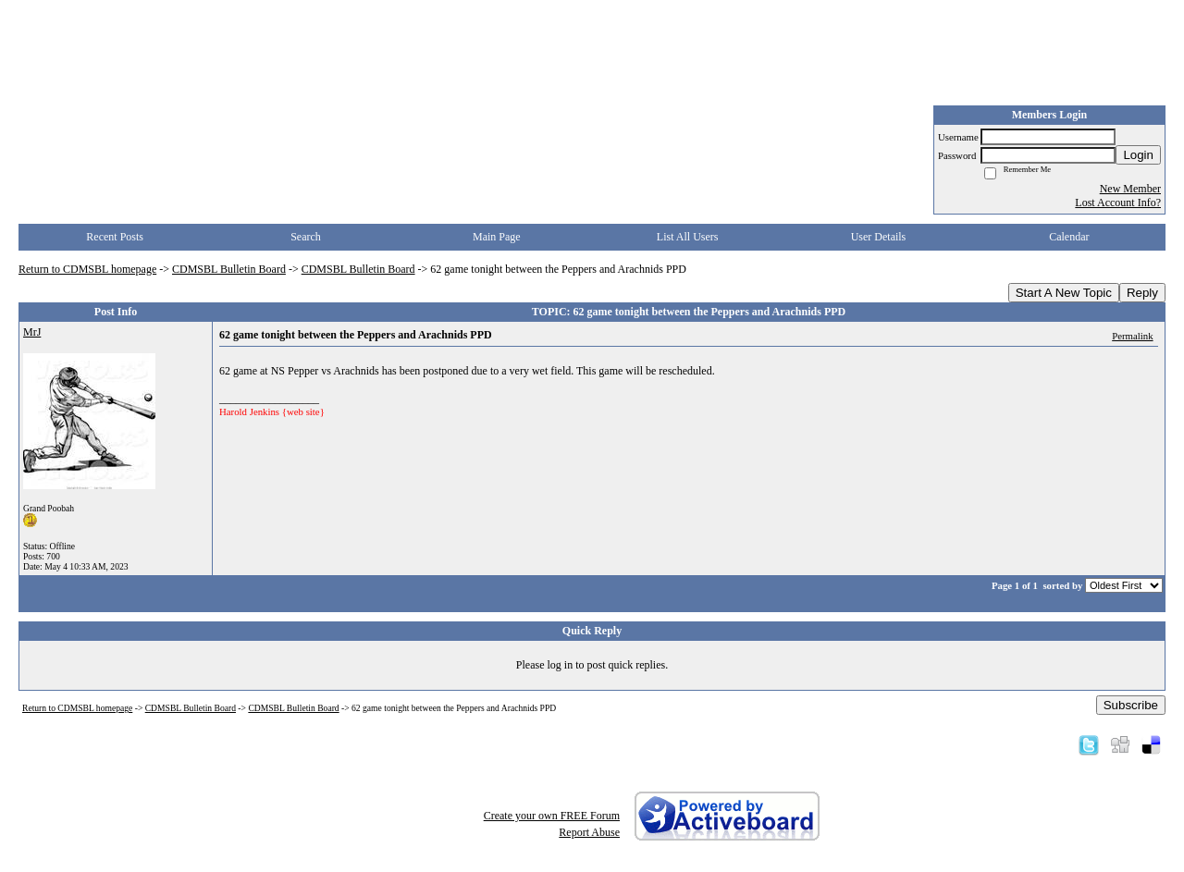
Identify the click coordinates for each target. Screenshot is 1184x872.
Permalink (1132, 335)
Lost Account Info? (1118, 202)
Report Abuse (589, 832)
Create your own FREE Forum (552, 815)
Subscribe (1131, 705)
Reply (1142, 293)
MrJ (32, 331)
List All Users (688, 236)
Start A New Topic (1064, 293)
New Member (1130, 188)
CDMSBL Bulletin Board (229, 269)
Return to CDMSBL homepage (87, 269)
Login (1138, 155)
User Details (878, 236)
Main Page (497, 236)
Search (305, 236)
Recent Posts (114, 236)
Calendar (1069, 236)
